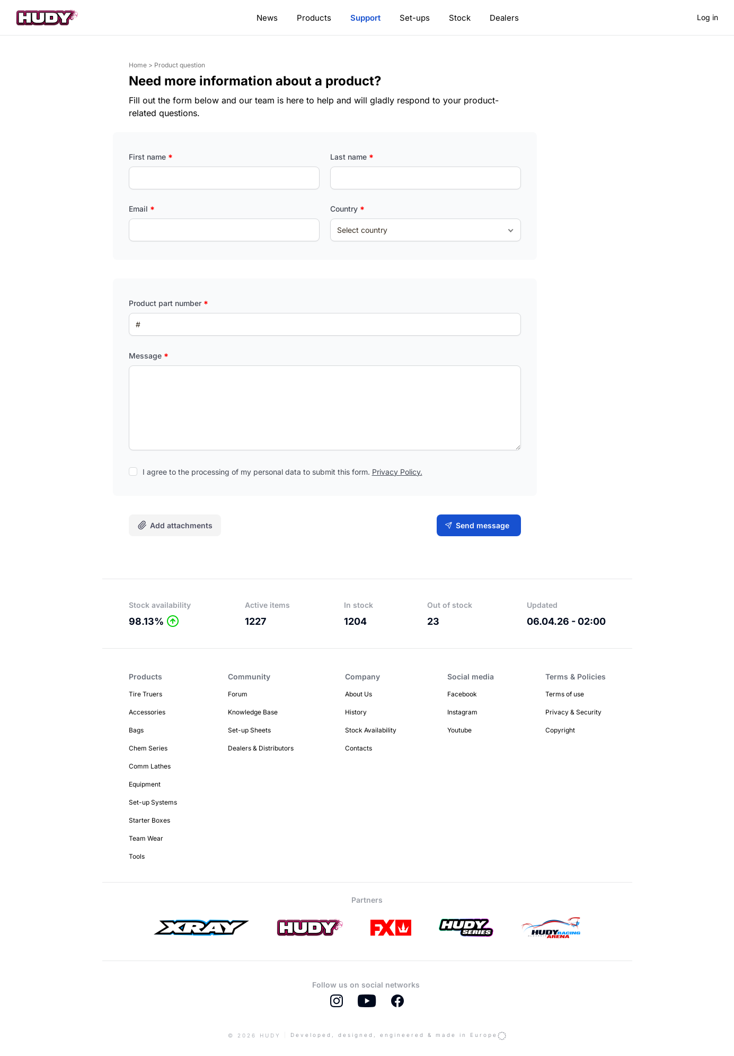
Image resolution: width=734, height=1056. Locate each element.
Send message (482, 525)
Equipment (145, 784)
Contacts (358, 748)
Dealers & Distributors (261, 748)
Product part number (168, 303)
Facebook (462, 694)
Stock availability (160, 604)
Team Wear (146, 838)
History (356, 712)
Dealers (504, 18)
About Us (358, 694)
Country (347, 208)
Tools (137, 856)
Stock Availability (370, 730)
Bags (136, 730)
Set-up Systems (153, 802)
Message (149, 355)
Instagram (462, 712)
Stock (460, 18)
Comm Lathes (150, 766)
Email (142, 208)
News (267, 18)
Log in (707, 17)
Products (314, 18)
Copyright (560, 730)
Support (365, 18)
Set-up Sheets (249, 730)
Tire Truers (145, 694)
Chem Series (148, 748)
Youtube (459, 730)
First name (151, 156)
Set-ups (415, 18)
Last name (352, 156)
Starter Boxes (149, 820)
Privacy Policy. (397, 471)
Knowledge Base (253, 712)
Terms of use (564, 694)
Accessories (147, 712)
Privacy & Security (573, 712)
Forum (237, 694)
